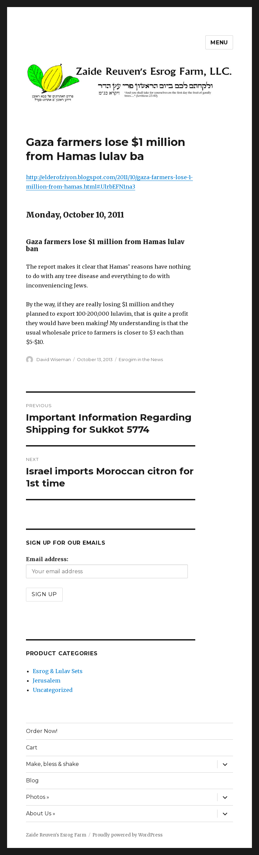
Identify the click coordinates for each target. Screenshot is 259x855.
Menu (219, 42)
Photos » (37, 797)
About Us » (40, 813)
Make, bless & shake (52, 764)
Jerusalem (46, 680)
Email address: (47, 559)
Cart (31, 747)
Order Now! (41, 731)
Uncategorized (53, 690)
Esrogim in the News (141, 359)
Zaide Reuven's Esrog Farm (56, 835)
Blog (32, 780)
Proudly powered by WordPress (127, 835)
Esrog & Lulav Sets (58, 671)
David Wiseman (53, 359)
